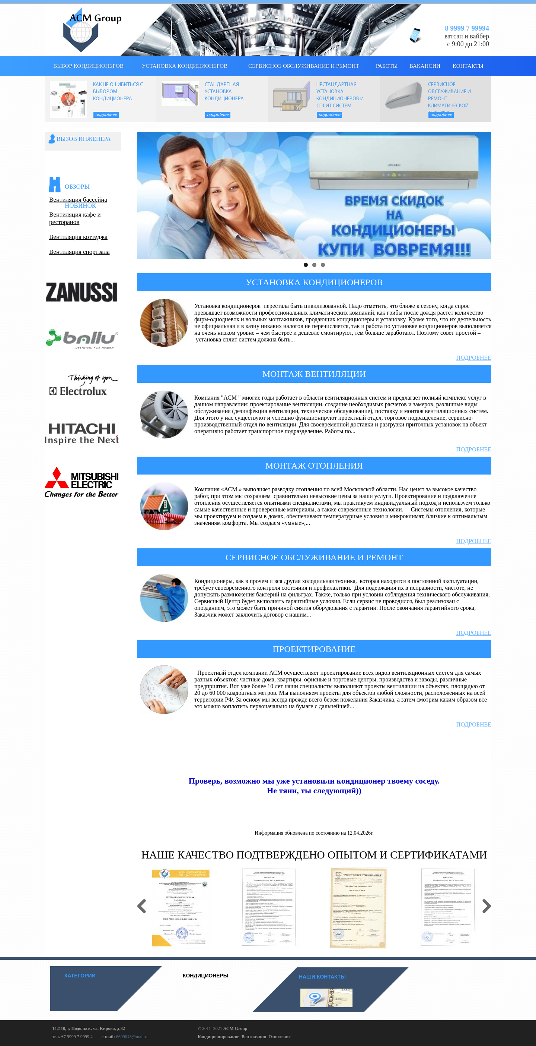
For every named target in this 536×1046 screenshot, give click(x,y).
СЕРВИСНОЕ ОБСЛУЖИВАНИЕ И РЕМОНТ (314, 557)
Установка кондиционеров (184, 66)
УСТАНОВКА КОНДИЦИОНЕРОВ (314, 282)
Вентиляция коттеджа (78, 236)
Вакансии (424, 66)
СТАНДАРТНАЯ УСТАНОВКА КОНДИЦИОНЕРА (224, 92)
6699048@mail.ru (132, 1036)
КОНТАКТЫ (468, 66)
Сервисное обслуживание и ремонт (303, 66)
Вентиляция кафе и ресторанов (75, 218)
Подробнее (106, 115)
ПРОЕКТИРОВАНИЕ (313, 649)
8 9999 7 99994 (467, 28)
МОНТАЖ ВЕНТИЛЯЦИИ (314, 374)
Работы (387, 66)
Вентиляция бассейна (78, 199)
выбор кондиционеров (88, 66)
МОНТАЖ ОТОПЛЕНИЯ (314, 465)
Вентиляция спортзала (79, 251)
